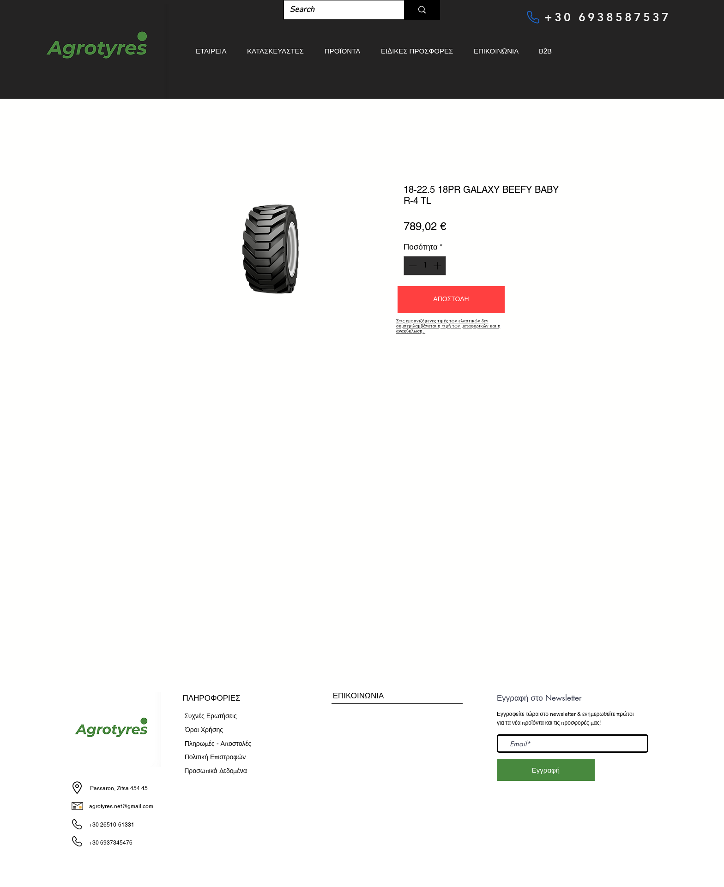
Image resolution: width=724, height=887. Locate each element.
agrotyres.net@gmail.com (121, 806)
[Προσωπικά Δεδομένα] (215, 771)
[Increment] (438, 265)
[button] (451, 299)
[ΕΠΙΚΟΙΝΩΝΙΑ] (358, 696)
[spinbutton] (425, 265)
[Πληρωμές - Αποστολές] (218, 744)
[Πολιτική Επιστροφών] (215, 757)
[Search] (337, 9)
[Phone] (533, 17)
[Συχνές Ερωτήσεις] (210, 716)
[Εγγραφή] (546, 770)
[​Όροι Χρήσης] (204, 730)
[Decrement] (412, 265)
